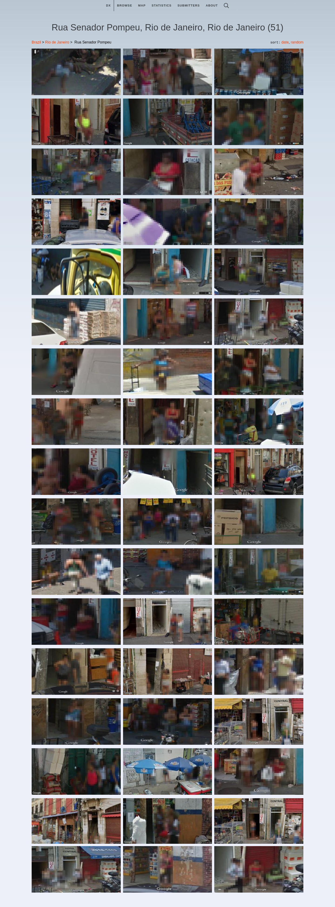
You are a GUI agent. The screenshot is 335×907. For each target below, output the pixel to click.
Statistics (162, 5)
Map (142, 5)
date (285, 42)
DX (108, 5)
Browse (124, 5)
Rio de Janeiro (57, 42)
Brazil (36, 42)
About (212, 5)
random (297, 42)
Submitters (189, 5)
